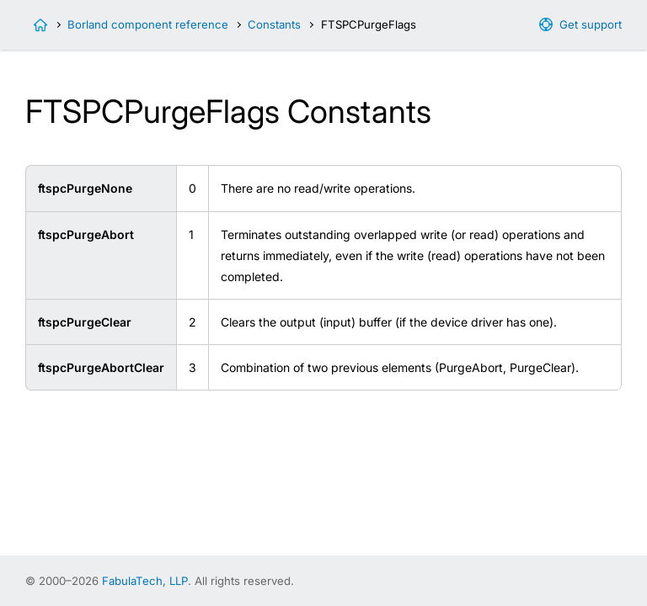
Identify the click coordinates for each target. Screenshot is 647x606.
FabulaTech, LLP (145, 580)
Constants (274, 24)
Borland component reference (147, 24)
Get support (590, 24)
